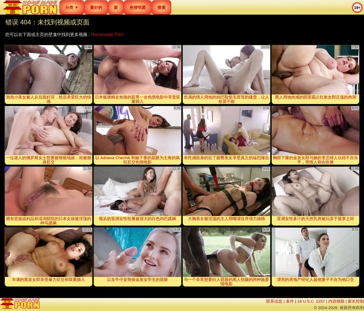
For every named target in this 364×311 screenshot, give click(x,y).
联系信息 (274, 301)
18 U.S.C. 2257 (311, 301)
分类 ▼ (71, 7)
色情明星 (138, 7)
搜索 (161, 7)
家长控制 (356, 301)
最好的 (96, 7)
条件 (290, 301)
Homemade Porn (107, 34)
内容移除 (336, 301)
